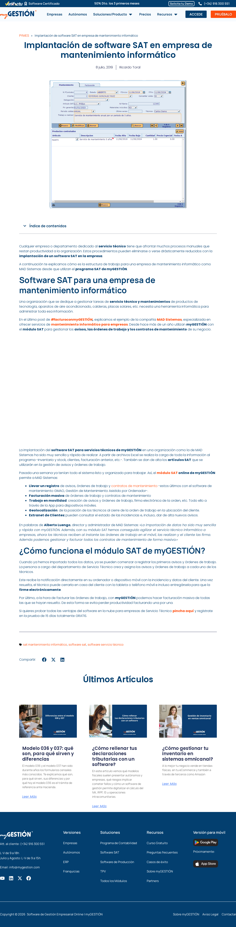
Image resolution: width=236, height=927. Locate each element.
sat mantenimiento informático (45, 644)
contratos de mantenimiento (134, 486)
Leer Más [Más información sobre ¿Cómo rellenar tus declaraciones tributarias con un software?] (99, 806)
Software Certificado (44, 3)
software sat (77, 644)
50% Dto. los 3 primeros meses (116, 3)
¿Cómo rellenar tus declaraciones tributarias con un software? (114, 756)
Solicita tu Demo (181, 3)
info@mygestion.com (24, 867)
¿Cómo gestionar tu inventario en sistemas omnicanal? (187, 753)
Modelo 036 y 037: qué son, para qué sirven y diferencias (48, 753)
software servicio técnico (106, 644)
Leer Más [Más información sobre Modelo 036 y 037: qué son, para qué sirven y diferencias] (29, 796)
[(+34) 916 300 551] (200, 3)
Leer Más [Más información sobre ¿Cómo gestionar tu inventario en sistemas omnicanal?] (169, 783)
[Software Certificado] (26, 3)
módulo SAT (167, 473)
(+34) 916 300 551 (216, 3)
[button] (24, 225)
